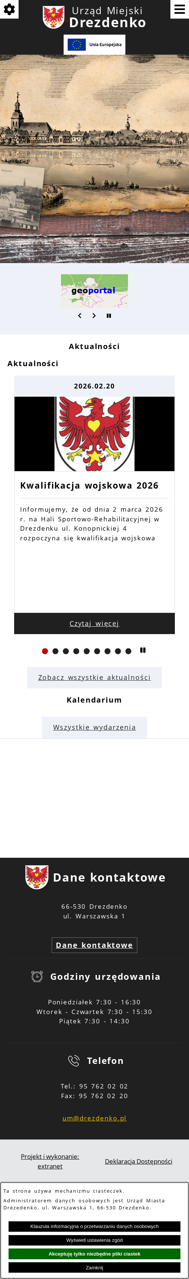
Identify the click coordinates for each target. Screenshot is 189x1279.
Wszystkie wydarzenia (94, 727)
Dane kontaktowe (94, 945)
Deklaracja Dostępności (138, 1161)
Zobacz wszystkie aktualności (94, 677)
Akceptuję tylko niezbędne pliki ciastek (95, 1254)
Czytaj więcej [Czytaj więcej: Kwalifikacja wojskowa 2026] (95, 623)
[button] (80, 315)
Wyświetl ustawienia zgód (94, 1240)
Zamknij (94, 1267)
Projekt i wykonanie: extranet (50, 1161)
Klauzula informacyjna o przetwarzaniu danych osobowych (94, 1226)
